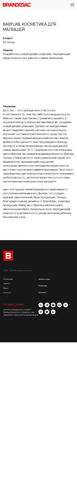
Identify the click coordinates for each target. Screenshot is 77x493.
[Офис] (40, 306)
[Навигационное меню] (72, 4)
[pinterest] (65, 306)
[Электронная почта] (53, 306)
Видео (5, 288)
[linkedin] (53, 313)
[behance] (59, 306)
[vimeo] (40, 313)
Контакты (7, 292)
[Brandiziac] (47, 306)
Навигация (42, 285)
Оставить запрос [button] (13, 304)
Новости (6, 283)
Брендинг (42, 292)
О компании (8, 279)
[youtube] (47, 313)
